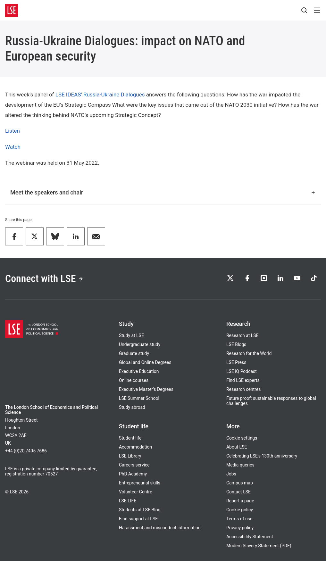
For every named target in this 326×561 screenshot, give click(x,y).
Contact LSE (238, 491)
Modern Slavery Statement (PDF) (258, 545)
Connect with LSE (44, 278)
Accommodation (135, 447)
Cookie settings (241, 438)
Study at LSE (131, 335)
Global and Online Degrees (145, 362)
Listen (12, 131)
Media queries (240, 464)
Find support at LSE (138, 518)
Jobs (231, 473)
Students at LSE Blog (139, 509)
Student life (130, 438)
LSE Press (236, 362)
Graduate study (134, 353)
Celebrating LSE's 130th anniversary (261, 455)
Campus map (239, 482)
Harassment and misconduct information (160, 527)
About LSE (236, 447)
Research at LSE (242, 335)
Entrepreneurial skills (139, 482)
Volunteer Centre (135, 491)
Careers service (134, 464)
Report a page (240, 500)
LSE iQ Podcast (241, 371)
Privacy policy (240, 527)
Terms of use (239, 518)
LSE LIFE (127, 500)
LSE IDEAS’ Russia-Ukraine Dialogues (100, 94)
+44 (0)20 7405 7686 (26, 450)
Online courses (133, 380)
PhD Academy (133, 473)
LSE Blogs (236, 344)
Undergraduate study (139, 344)
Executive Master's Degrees (146, 389)
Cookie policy (239, 509)
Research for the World (249, 353)
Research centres (243, 389)
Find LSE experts (243, 380)
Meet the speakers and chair (163, 192)
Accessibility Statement (249, 536)
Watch (13, 147)
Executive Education (139, 371)
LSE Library (130, 455)
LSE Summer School (139, 398)
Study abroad (132, 407)
